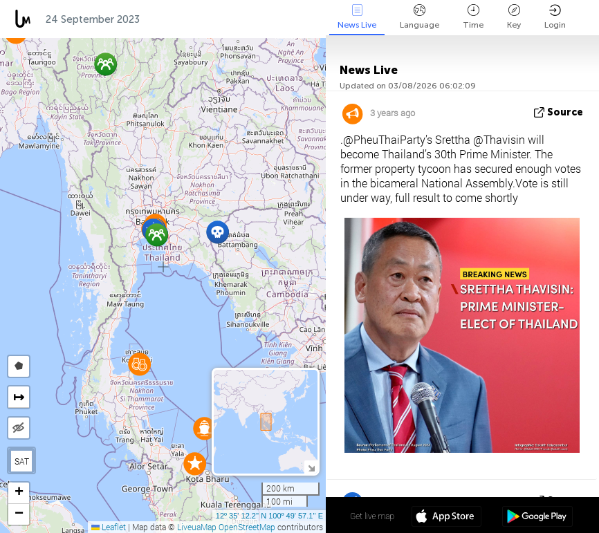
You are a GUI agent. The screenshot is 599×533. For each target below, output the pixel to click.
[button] (156, 234)
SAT (22, 461)
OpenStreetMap (247, 526)
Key (514, 17)
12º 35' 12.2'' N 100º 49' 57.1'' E (269, 516)
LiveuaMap (196, 526)
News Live (357, 17)
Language (419, 17)
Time (473, 17)
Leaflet (108, 526)
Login (555, 17)
